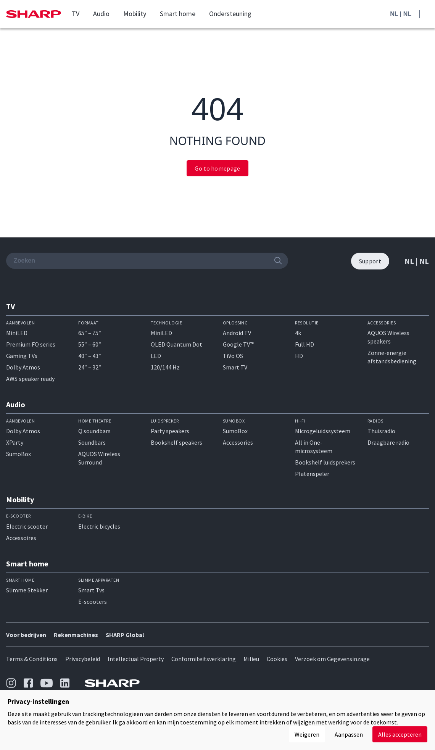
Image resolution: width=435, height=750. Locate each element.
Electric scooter (27, 526)
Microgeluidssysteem (322, 431)
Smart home (177, 14)
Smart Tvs (91, 590)
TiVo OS (233, 356)
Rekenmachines (76, 635)
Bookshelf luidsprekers (325, 462)
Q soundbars (94, 431)
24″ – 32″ (89, 367)
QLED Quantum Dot (176, 344)
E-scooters (92, 601)
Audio (101, 14)
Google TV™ (238, 344)
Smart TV (235, 367)
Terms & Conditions (32, 659)
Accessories (238, 442)
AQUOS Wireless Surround (99, 458)
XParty (14, 442)
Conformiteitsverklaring (203, 659)
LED (156, 356)
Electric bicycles (99, 526)
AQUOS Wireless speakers (388, 337)
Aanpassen (349, 734)
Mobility (134, 14)
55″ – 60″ (89, 344)
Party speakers (170, 431)
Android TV (237, 333)
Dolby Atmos (23, 367)
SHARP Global (125, 635)
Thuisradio (381, 431)
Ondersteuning (230, 14)
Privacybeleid (82, 659)
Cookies (277, 659)
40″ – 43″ (89, 356)
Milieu (251, 659)
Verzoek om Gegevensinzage (332, 659)
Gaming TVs (21, 356)
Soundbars (92, 442)
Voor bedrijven (26, 635)
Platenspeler (312, 473)
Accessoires (21, 538)
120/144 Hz (165, 367)
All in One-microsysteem (313, 447)
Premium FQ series (30, 344)
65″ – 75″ (89, 333)
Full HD (304, 344)
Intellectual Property (136, 659)
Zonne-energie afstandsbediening (391, 357)
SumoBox (18, 454)
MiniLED (16, 333)
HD (299, 356)
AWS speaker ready (30, 378)
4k (298, 333)
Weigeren (307, 734)
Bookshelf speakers (176, 442)
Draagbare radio (388, 442)
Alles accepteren (400, 734)
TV (75, 14)
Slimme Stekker (27, 590)
